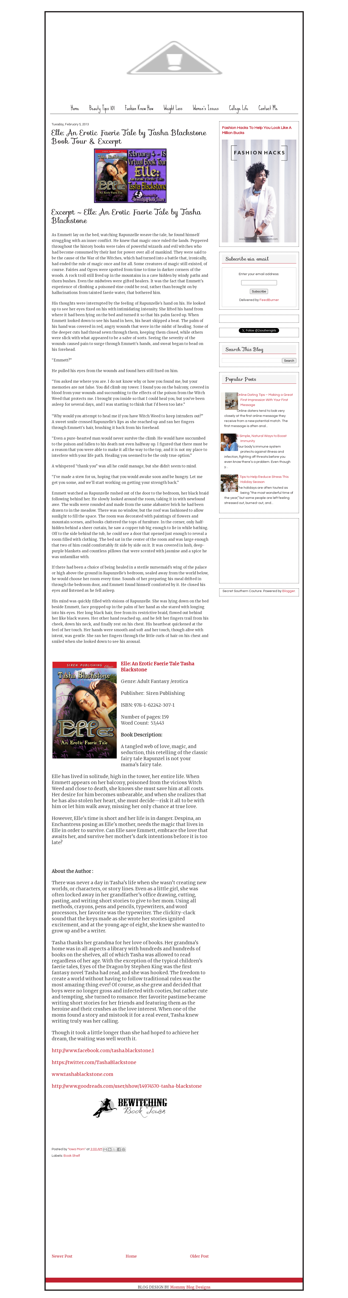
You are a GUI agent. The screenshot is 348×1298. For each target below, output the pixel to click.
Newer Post (62, 1256)
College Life (238, 108)
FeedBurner (269, 300)
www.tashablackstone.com (82, 1074)
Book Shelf (72, 1155)
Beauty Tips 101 (102, 108)
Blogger (288, 591)
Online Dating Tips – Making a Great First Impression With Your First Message (265, 400)
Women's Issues (206, 108)
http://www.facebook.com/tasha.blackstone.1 (103, 1050)
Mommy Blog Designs (190, 1287)
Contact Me (268, 108)
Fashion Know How (139, 108)
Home (75, 108)
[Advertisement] (88, 1219)
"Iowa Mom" (77, 1149)
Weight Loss (173, 108)
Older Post (199, 1256)
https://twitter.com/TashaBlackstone (94, 1062)
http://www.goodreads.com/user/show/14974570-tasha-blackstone (127, 1086)
